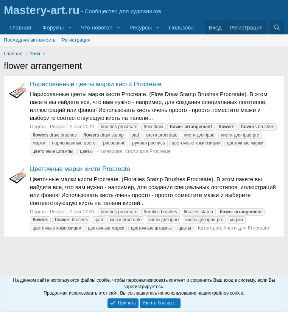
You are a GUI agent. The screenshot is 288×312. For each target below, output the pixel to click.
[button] (69, 27)
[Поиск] (276, 27)
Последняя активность (30, 40)
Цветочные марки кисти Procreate (80, 168)
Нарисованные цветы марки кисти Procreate (96, 84)
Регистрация (76, 40)
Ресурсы (140, 27)
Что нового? (96, 27)
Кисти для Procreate (148, 151)
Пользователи (187, 27)
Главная (20, 27)
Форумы (53, 27)
